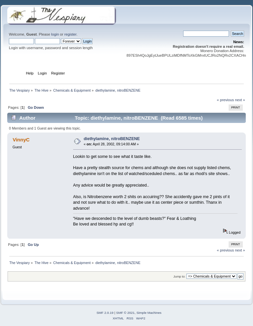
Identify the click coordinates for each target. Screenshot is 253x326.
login (55, 34)
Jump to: (179, 276)
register (70, 34)
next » (240, 100)
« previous (225, 100)
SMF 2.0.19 (105, 312)
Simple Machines (148, 312)
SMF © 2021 (125, 312)
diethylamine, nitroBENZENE (112, 138)
